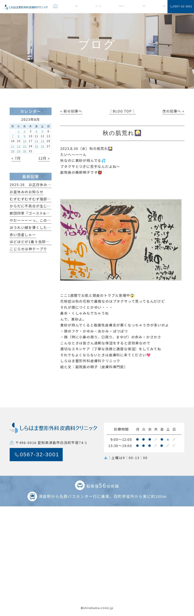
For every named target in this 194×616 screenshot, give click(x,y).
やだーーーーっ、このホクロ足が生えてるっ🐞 (49, 220)
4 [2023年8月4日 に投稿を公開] (37, 131)
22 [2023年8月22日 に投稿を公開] (19, 146)
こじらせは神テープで (28, 248)
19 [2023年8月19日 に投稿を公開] (43, 141)
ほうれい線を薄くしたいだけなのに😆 (42, 227)
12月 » (44, 158)
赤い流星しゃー (23, 234)
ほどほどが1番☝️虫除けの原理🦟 (37, 241)
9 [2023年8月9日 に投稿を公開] (25, 136)
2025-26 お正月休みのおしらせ (38, 184)
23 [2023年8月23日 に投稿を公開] (25, 146)
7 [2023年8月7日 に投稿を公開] (13, 136)
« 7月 (16, 158)
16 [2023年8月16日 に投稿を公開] (25, 141)
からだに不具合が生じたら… (34, 205)
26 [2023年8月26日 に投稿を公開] (43, 146)
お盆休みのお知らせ (26, 191)
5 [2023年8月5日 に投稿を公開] (43, 131)
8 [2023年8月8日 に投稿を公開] (19, 136)
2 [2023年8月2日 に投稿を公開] (25, 131)
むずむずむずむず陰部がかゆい (36, 198)
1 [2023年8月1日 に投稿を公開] (19, 131)
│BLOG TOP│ (122, 110)
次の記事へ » (173, 110)
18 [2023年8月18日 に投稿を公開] (36, 141)
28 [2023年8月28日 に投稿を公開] (13, 151)
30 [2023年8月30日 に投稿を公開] (25, 151)
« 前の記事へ (71, 110)
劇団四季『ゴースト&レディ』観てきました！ (48, 213)
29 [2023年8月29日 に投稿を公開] (19, 151)
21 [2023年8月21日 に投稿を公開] (13, 146)
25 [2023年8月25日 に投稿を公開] (36, 146)
